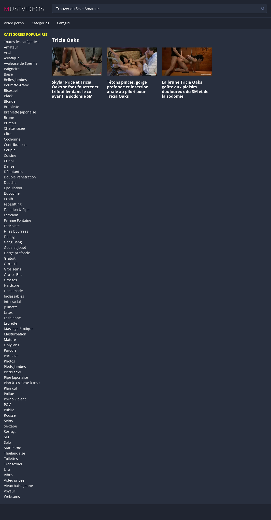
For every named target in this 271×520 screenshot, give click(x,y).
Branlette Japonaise (20, 112)
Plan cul (10, 388)
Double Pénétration (20, 177)
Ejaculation (13, 188)
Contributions (15, 144)
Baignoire (12, 68)
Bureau (10, 123)
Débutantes (13, 171)
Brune (9, 117)
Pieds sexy (12, 372)
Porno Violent (15, 399)
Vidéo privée (14, 480)
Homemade (13, 290)
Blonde (9, 101)
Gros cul (10, 263)
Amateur (11, 47)
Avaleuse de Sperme (21, 63)
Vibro (8, 475)
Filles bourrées (16, 231)
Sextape (10, 426)
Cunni (9, 160)
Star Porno (12, 447)
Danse (9, 166)
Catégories (40, 23)
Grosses (10, 280)
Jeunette (11, 307)
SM (6, 437)
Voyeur (9, 491)
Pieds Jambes (15, 366)
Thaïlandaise (14, 453)
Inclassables (14, 296)
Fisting (9, 236)
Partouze (11, 355)
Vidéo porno (14, 23)
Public (9, 410)
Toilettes (11, 458)
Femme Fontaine (17, 220)
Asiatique (11, 58)
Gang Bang (13, 242)
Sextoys (10, 431)
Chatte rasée (14, 128)
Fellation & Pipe (16, 209)
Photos (9, 361)
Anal (7, 52)
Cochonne (12, 139)
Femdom (11, 215)
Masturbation (15, 334)
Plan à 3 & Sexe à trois (22, 382)
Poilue (9, 393)
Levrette (10, 323)
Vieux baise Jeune (18, 485)
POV (7, 404)
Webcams (12, 496)
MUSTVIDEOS (24, 9)
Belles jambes (15, 79)
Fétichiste (12, 225)
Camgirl (63, 23)
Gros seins (12, 269)
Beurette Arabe (16, 85)
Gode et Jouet (15, 247)
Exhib (8, 198)
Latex (8, 312)
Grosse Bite (13, 274)
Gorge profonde (17, 253)
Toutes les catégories (21, 41)
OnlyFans (11, 345)
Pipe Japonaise (16, 377)
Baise (8, 74)
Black (8, 96)
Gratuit (9, 258)
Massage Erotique (18, 328)
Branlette (11, 106)
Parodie (10, 350)
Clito (7, 133)
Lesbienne (12, 317)
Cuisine (10, 155)
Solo (7, 442)
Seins (8, 420)
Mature (10, 339)
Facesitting (13, 204)
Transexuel (13, 464)
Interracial (12, 301)
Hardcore (11, 285)
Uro (7, 469)
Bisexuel (11, 90)
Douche (10, 182)
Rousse (10, 415)
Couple (9, 150)
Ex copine (12, 193)
